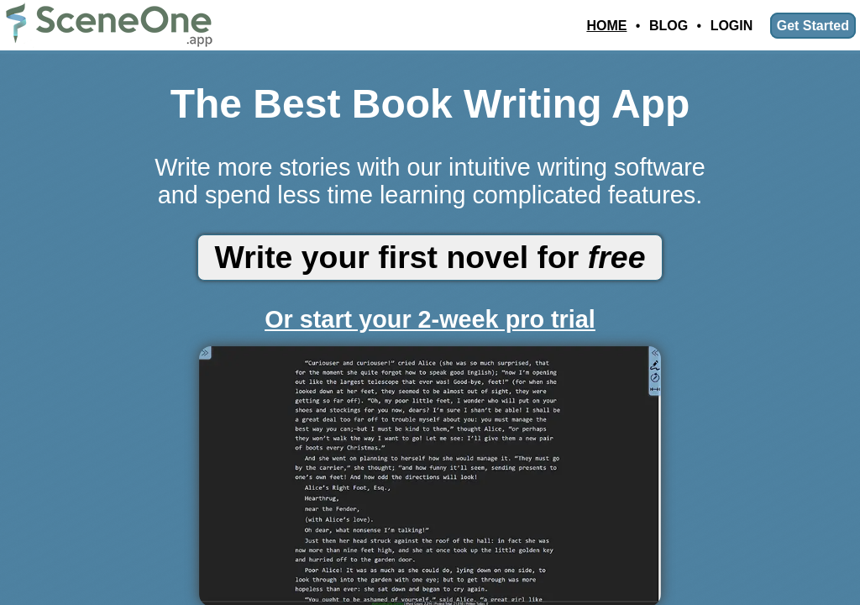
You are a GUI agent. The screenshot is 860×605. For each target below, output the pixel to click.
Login (732, 25)
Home (606, 25)
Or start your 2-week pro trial (430, 319)
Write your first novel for (430, 257)
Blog (668, 25)
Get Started (813, 25)
